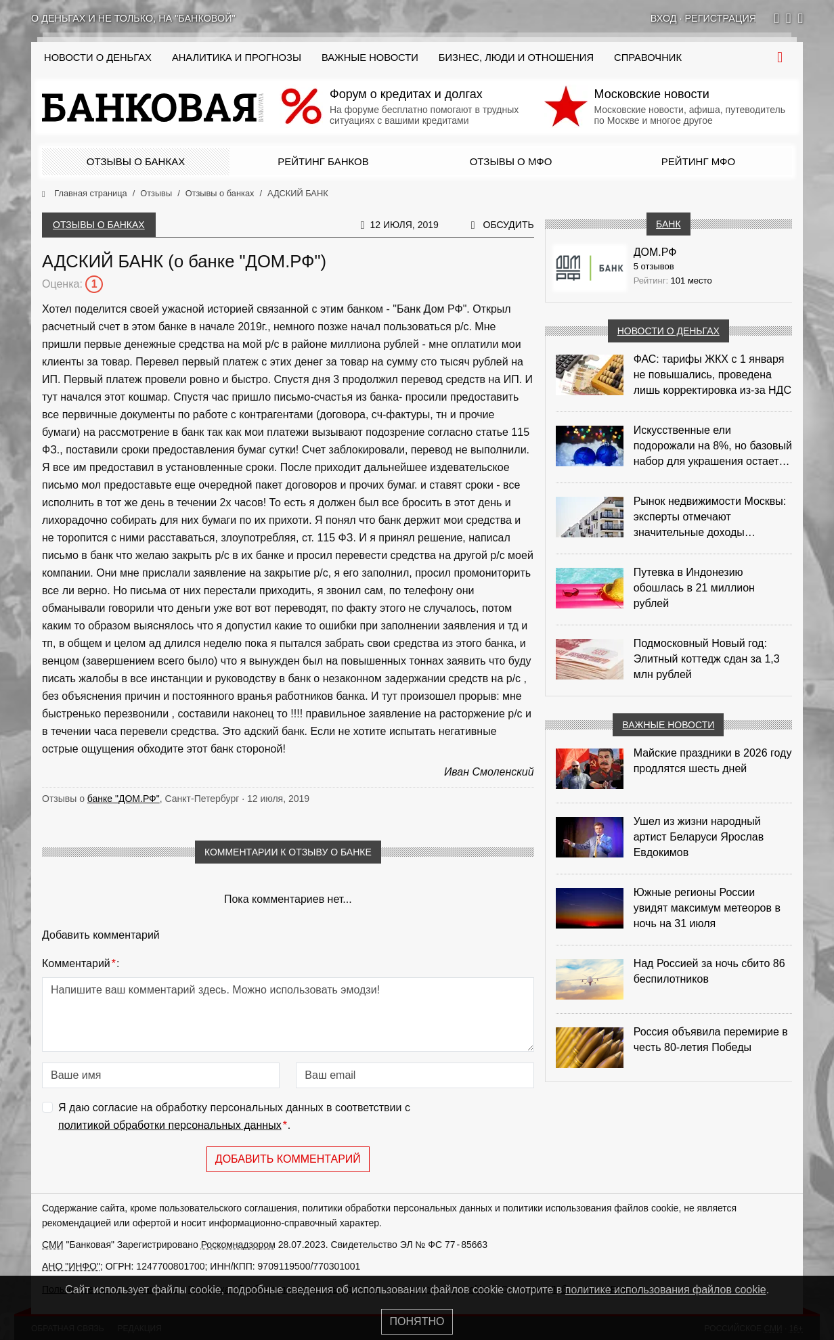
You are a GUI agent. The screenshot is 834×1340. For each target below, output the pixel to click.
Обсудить (508, 224)
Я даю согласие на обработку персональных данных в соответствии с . (234, 1118)
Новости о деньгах (668, 331)
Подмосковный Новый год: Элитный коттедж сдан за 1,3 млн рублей (707, 659)
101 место (691, 280)
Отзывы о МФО (511, 161)
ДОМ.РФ (655, 252)
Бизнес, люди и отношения (516, 57)
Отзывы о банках (136, 161)
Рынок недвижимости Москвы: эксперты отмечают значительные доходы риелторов (710, 517)
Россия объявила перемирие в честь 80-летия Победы (711, 1039)
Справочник (648, 57)
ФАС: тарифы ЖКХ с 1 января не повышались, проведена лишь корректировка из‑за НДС (712, 374)
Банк (668, 224)
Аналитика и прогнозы (236, 57)
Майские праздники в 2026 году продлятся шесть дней (713, 760)
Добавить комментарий (288, 1159)
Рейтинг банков (323, 161)
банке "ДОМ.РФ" (123, 798)
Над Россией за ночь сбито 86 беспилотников (709, 971)
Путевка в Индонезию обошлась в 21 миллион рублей (694, 587)
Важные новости (370, 57)
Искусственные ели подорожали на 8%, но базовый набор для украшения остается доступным (713, 446)
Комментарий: (80, 964)
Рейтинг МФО (698, 161)
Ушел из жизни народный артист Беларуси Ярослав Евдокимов (699, 837)
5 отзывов (654, 266)
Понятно (417, 1321)
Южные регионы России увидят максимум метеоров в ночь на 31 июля (707, 908)
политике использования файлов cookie (665, 1289)
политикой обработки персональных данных (170, 1125)
